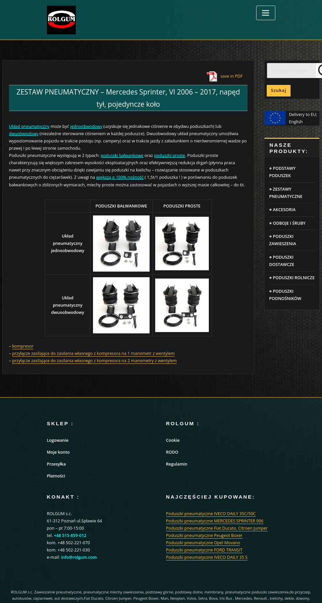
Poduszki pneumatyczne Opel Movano (203, 543)
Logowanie (58, 440)
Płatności (56, 476)
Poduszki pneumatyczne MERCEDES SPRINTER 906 (214, 521)
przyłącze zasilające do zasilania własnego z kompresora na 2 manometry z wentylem (94, 360)
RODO (172, 452)
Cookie (173, 440)
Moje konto (58, 452)
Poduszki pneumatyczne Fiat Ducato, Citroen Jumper (217, 528)
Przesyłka (56, 464)
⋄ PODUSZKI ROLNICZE (292, 278)
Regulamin (177, 464)
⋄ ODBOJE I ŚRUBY (287, 223)
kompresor (23, 346)
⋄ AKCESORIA (282, 209)
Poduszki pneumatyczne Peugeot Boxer (204, 535)
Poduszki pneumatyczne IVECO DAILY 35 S (207, 557)
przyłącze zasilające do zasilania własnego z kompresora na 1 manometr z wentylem (93, 353)
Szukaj (279, 90)
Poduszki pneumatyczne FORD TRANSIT (204, 550)
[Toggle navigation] (265, 13)
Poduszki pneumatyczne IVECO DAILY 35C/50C (211, 513)
